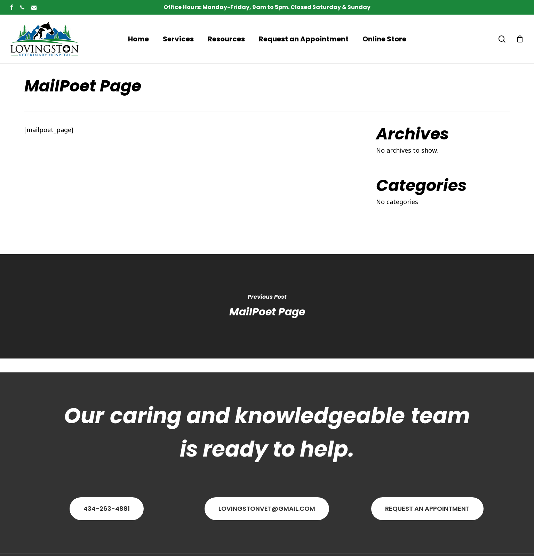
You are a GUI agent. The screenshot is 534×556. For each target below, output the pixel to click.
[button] (107, 508)
